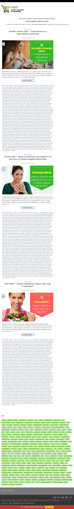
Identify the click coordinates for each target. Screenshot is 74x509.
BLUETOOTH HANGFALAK (44, 500)
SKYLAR (46, 455)
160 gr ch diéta (48, 92)
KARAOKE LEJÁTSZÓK (16, 499)
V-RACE (51, 441)
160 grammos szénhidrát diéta (38, 95)
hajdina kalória (35, 126)
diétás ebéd (17, 119)
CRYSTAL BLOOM (5, 458)
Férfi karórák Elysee (36, 455)
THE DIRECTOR (40, 467)
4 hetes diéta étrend (15, 106)
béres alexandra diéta (28, 116)
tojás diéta (40, 144)
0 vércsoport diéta (20, 85)
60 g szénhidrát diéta (27, 107)
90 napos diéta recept (23, 110)
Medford (62, 474)
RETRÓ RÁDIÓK (34, 500)
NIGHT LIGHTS (16, 434)
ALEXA (54, 453)
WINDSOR (9, 434)
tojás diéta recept (35, 146)
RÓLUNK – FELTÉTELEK (7, 490)
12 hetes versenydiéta (33, 87)
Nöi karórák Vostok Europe (6, 472)
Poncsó (67, 427)
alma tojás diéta (49, 113)
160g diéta (47, 97)
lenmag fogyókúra (9, 134)
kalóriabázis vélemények (36, 129)
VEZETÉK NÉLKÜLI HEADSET (15, 500)
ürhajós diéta (20, 147)
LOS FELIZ (30, 446)
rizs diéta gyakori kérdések (18, 143)
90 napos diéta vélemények (27, 112)
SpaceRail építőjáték (5, 429)
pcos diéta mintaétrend (25, 141)
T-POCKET (18, 453)
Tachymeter (4, 441)
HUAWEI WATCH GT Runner (34, 448)
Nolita (47, 474)
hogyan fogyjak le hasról (18, 128)
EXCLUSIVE (26, 441)
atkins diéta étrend (22, 115)
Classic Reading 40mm (68, 455)
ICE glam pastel (36, 422)
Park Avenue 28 (34, 474)
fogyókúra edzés (42, 124)
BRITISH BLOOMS (55, 422)
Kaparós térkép (42, 460)
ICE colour (22, 434)
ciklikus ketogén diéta (20, 118)
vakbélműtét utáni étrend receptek (31, 147)
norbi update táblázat (22, 140)
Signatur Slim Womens (21, 465)
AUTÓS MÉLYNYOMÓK (46, 499)
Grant (53, 460)
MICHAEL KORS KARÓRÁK (31, 465)
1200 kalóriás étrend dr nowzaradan (22, 88)
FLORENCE (10, 427)
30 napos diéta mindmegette (38, 104)
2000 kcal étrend (16, 103)
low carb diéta (36, 134)
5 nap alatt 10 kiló (35, 106)
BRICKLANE (4, 446)
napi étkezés (34, 137)
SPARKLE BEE (46, 424)
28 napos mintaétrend (13, 104)
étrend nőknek (38, 122)
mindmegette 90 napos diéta (14, 135)
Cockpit (59, 429)
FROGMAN (45, 429)
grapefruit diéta (22, 126)
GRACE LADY (4, 455)
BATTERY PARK (57, 479)
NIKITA (3, 424)
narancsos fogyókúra (6, 138)
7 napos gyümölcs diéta (12, 109)
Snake (10, 446)
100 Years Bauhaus (38, 429)
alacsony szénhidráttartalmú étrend (26, 113)
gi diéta (12, 126)
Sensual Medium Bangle (43, 465)
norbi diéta (21, 138)
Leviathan (60, 455)
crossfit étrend (36, 118)
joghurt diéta (45, 128)
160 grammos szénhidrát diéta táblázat (20, 97)
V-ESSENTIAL (23, 446)
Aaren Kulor (13, 465)
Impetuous (64, 465)
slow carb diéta (42, 143)
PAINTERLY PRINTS (54, 424)
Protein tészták (54, 446)
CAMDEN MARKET (63, 441)
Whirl (42, 455)
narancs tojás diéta (48, 137)
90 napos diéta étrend (34, 109)
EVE (23, 455)
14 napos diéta (24, 90)
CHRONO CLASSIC (47, 434)
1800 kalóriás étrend (42, 100)
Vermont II (4, 479)
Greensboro (69, 472)
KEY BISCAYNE (5, 474)
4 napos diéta (22, 106)
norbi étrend (26, 138)
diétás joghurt (32, 119)
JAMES (62, 460)
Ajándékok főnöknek (5, 448)
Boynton (16, 467)
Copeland (56, 441)
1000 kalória (18, 87)
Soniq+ (58, 443)
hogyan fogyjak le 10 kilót (7, 128)
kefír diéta (24, 131)
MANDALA (60, 453)
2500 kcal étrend (39, 103)
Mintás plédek (4, 484)
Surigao (20, 427)
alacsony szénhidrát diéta (13, 113)
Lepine (15, 427)
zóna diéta (13, 150)
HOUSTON (41, 477)
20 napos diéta (40, 101)
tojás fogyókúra (42, 146)
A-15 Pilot (63, 429)
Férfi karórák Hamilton (38, 472)
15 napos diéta (14, 91)
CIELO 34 (70, 465)
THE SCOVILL (56, 472)
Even (57, 460)
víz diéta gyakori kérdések (37, 149)
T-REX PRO (12, 436)
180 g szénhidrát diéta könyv (35, 98)
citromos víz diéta (29, 118)
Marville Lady (16, 424)
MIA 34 (46, 477)
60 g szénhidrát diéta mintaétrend (39, 107)
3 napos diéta (21, 104)
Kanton (51, 436)
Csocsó (27, 460)
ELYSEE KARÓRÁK (5, 465)
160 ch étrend (11, 92)
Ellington (21, 479)
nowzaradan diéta (31, 140)
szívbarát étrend (34, 144)
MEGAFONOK (4, 500)
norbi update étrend (42, 138)
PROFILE (34, 436)
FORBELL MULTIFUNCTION (54, 477)
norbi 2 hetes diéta (15, 138)
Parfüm (20, 458)
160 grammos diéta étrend (39, 94)
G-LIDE (31, 429)
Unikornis (48, 460)
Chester (40, 443)
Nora (33, 38)
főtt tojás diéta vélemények (32, 125)
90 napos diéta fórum (44, 109)
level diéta (16, 134)
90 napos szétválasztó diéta (38, 112)
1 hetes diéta (36, 85)
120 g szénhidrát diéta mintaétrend (46, 87)
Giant (19, 455)
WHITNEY (11, 474)
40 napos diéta (28, 106)
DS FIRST (34, 467)
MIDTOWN (18, 436)
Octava (39, 436)
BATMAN (20, 448)
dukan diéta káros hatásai (44, 121)
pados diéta (37, 140)
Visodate (22, 474)
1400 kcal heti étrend (6, 91)
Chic (57, 467)
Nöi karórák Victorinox (46, 427)
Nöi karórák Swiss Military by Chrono (58, 427)
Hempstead (24, 453)
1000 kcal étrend (25, 87)
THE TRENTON (15, 479)
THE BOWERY (13, 429)
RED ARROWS (13, 448)
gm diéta (16, 126)
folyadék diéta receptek (7, 125)
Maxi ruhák (26, 458)
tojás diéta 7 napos (20, 146)
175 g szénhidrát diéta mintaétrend (22, 98)
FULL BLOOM (56, 474)
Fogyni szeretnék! (49, 507)
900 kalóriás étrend (49, 112)
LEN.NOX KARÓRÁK (56, 465)
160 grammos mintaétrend (26, 95)
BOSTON (69, 429)
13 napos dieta (8, 90)
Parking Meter (45, 436)
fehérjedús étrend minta (33, 124)
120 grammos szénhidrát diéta (8, 88)
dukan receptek (12, 122)
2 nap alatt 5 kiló (33, 101)
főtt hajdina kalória (16, 125)
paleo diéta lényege (44, 140)
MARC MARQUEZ (63, 467)
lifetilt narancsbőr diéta (28, 134)
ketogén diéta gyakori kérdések (39, 131)
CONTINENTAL (56, 436)
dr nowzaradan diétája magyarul (26, 121)
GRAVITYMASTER (14, 458)
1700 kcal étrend (10, 98)
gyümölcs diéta (28, 126)
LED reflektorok (67, 448)
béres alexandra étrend (38, 116)
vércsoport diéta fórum (15, 149)
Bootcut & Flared (12, 484)
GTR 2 (35, 446)
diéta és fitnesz (43, 118)
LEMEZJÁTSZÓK (55, 499)
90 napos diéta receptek (34, 110)
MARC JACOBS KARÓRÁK (22, 477)
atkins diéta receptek (30, 115)
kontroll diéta (45, 132)
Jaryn (70, 441)
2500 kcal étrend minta (47, 103)
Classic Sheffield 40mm (65, 436)
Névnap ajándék (13, 460)
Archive (48, 422)
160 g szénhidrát (26, 92)
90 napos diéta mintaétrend (13, 110)
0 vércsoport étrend (29, 85)
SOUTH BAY (41, 446)
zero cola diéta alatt (6, 150)
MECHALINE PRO (5, 443)
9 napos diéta (20, 109)
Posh (42, 453)
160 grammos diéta (30, 94)
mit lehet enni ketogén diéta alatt (16, 137)
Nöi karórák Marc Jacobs (28, 472)
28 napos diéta (5, 104)
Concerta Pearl (23, 424)
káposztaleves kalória (17, 131)
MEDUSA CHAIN (16, 446)
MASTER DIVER (52, 429)
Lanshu (20, 441)
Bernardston (4, 467)
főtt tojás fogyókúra (42, 125)
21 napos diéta (23, 103)
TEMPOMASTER (26, 443)
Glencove (3, 453)
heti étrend (41, 126)
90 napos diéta (27, 109)
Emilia (50, 465)
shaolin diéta (26, 143)
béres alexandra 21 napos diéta (16, 116)
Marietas (63, 477)
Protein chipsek (37, 427)
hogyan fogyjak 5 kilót (47, 126)
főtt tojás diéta (23, 125)
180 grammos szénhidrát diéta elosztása (13, 100)
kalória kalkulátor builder (15, 129)
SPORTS (25, 448)
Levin (65, 434)
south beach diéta (49, 143)
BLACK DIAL (62, 422)
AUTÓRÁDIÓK (26, 500)
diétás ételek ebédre (24, 119)
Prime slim (53, 443)
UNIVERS (60, 434)
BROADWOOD (64, 443)
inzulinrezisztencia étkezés (37, 128)
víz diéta (30, 149)
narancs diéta (41, 137)
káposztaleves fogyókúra (7, 131)
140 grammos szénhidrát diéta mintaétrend (36, 90)
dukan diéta (36, 121)
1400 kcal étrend (48, 90)
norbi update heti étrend (13, 140)
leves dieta (20, 134)
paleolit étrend (9, 141)
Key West (67, 460)
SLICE (68, 422)
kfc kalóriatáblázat (19, 132)
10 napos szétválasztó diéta (10, 87)
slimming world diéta (34, 143)
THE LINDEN (32, 441)
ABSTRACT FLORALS (37, 424)
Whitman (67, 474)
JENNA (13, 422)
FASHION (17, 474)
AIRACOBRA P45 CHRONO (67, 479)
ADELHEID (62, 472)
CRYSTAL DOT (46, 443)
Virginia (10, 455)
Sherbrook (10, 467)
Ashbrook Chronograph (33, 477)
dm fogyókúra (8, 121)
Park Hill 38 (69, 477)
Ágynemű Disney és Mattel (51, 458)
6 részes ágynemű (42, 458)
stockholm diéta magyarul (13, 144)
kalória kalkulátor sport (25, 129)
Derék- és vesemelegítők (38, 434)
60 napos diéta (49, 107)
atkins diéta (15, 115)
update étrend (14, 147)
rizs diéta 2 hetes (8, 143)
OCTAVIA (43, 422)
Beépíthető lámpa (5, 460)
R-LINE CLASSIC (34, 443)
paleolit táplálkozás (16, 141)
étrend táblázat (44, 122)
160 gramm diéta (13, 94)
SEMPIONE (47, 446)
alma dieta (36, 113)
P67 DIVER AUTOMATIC (26, 436)
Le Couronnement (54, 455)
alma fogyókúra (42, 113)
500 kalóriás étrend (12, 107)
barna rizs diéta (44, 115)
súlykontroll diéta (22, 144)
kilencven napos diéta (27, 132)
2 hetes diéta (17, 101)
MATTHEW (55, 434)
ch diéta (14, 118)
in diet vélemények (27, 128)
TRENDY (28, 474)
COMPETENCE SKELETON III (16, 443)
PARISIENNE (41, 474)
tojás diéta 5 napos (12, 146)
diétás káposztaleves (39, 119)
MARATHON (52, 467)
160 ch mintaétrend (18, 92)
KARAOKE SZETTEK (5, 499)
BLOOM (25, 427)
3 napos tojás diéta (28, 104)
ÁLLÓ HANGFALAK (55, 500)
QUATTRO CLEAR (20, 422)
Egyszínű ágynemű (33, 458)
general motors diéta (6, 126)
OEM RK (3, 434)
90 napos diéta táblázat (44, 110)
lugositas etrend (42, 134)
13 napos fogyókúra (16, 90)
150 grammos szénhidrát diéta (24, 91)
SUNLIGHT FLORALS (6, 422)
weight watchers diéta (47, 149)
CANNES (3, 427)
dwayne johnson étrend (20, 122)
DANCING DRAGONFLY (64, 424)
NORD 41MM (34, 479)
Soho (51, 474)
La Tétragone (28, 455)
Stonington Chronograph (6, 477)
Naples (9, 479)
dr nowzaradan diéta (15, 121)
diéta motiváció (5, 119)
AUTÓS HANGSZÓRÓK (34, 499)
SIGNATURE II (29, 434)
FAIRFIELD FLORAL (28, 422)
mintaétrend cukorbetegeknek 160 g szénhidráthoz (39, 135)
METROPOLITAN (48, 453)
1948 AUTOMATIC (36, 453)
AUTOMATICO (50, 479)
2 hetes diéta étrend (25, 101)
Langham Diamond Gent (12, 441)
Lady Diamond (9, 424)
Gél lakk (26, 429)
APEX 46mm (45, 441)
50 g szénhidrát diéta (44, 106)
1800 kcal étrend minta (10, 101)
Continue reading (28, 80)
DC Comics (60, 448)
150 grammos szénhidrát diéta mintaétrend (39, 91)
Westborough (22, 467)
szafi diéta (28, 144)
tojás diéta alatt (28, 146)
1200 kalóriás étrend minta (35, 88)
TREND (29, 453)
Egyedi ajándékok (21, 460)
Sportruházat (21, 429)
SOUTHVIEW (19, 484)
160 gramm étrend (21, 94)
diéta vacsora (11, 119)
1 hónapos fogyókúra (43, 85)
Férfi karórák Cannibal (47, 472)
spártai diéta (4, 144)
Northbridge (28, 467)
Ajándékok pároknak (34, 460)
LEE (15, 455)
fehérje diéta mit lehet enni (15, 124)
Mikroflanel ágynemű (61, 458)
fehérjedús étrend (24, 124)
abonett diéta (5, 113)
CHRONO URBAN (49, 448)
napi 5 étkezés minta (27, 137)
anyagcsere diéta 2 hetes (7, 115)
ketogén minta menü (11, 132)
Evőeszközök (39, 441)
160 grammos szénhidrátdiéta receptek (37, 97)
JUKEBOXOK (25, 499)
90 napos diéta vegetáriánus (15, 112)
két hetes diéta (30, 131)
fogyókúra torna (49, 124)
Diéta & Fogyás (27, 29)
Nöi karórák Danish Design (17, 472)
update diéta (8, 147)
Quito (9, 453)
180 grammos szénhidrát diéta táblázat (30, 100)
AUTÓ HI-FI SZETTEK (65, 499)
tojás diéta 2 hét (46, 144)
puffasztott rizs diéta (43, 141)
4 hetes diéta (7, 106)
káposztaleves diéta (45, 129)
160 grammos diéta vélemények (14, 95)
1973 (13, 453)
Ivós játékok (68, 446)
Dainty (47, 467)
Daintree (42, 448)
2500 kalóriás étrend (31, 103)
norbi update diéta (33, 138)
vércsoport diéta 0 (41, 147)
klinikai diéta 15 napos (37, 132)
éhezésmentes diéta (30, 122)
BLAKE (65, 453)
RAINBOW (30, 424)
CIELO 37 (14, 477)
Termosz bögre (61, 446)
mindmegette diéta (24, 135)
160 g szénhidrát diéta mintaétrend (37, 92)
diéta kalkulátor (49, 118)
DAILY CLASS (27, 479)
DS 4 (55, 448)
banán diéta (37, 115)
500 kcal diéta (19, 107)
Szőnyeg (68, 458)
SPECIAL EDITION (42, 479)
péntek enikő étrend (34, 141)
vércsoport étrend (24, 149)
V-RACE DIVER (5, 436)
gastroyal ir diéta (49, 125)
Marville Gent (31, 427)
